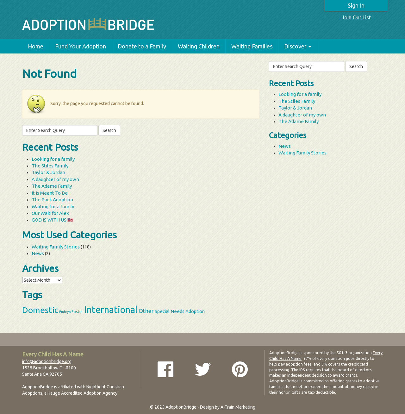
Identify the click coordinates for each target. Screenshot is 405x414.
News (38, 253)
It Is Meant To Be (50, 193)
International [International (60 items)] (111, 309)
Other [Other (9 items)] (146, 311)
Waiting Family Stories (56, 246)
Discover (297, 46)
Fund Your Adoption (80, 46)
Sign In (356, 5)
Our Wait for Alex (50, 213)
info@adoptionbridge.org (47, 361)
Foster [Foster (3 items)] (77, 311)
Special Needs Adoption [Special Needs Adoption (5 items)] (180, 311)
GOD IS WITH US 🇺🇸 (52, 220)
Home (35, 46)
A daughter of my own (55, 179)
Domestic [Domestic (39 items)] (40, 310)
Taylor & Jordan (48, 172)
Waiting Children (199, 46)
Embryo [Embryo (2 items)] (65, 312)
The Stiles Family (50, 165)
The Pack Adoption (52, 199)
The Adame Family (52, 186)
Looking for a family (53, 159)
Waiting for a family (53, 206)
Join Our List (356, 17)
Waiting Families (251, 46)
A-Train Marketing (238, 407)
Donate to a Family (142, 46)
